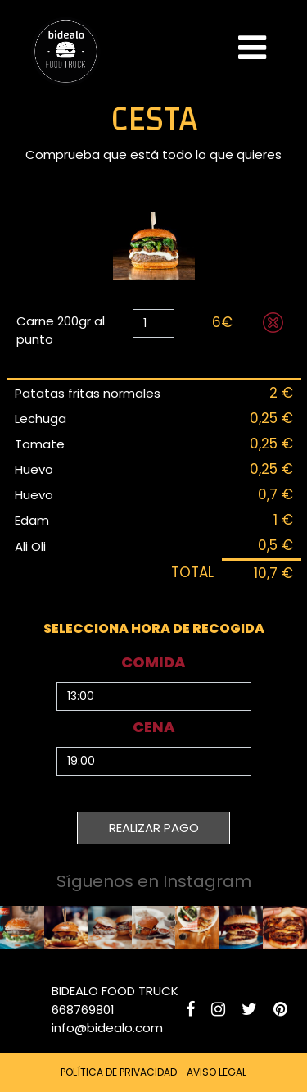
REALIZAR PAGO (154, 827)
